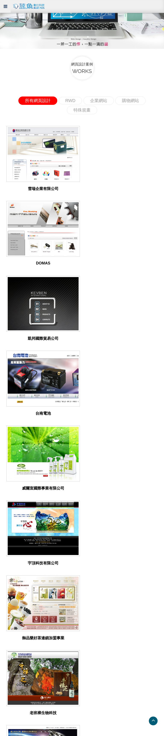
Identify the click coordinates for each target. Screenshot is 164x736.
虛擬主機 (89, 565)
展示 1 (7, 645)
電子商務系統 (92, 559)
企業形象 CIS (92, 571)
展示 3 (7, 658)
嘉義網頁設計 (13, 614)
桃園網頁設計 (92, 602)
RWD (70, 100)
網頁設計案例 (15, 540)
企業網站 (98, 100)
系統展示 (11, 638)
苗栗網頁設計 (13, 621)
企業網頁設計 (13, 547)
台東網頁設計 (92, 627)
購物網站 (130, 100)
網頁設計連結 (15, 589)
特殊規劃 (9, 559)
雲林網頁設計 (92, 633)
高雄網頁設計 (13, 602)
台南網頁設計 (13, 596)
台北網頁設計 (92, 596)
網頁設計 (89, 553)
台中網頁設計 (13, 627)
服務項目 (90, 540)
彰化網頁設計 (13, 633)
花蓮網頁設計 (92, 621)
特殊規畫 (82, 110)
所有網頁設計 (38, 100)
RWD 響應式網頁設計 (98, 547)
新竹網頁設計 (92, 608)
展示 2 (7, 651)
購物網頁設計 (13, 565)
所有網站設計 (13, 571)
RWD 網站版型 (14, 664)
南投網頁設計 (92, 614)
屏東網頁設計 (13, 608)
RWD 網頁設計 (14, 553)
